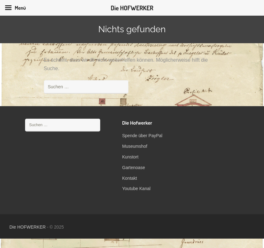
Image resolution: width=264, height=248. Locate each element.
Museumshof (134, 146)
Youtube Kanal (136, 188)
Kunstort (130, 156)
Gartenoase (133, 167)
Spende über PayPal (142, 135)
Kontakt (129, 178)
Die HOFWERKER (27, 227)
